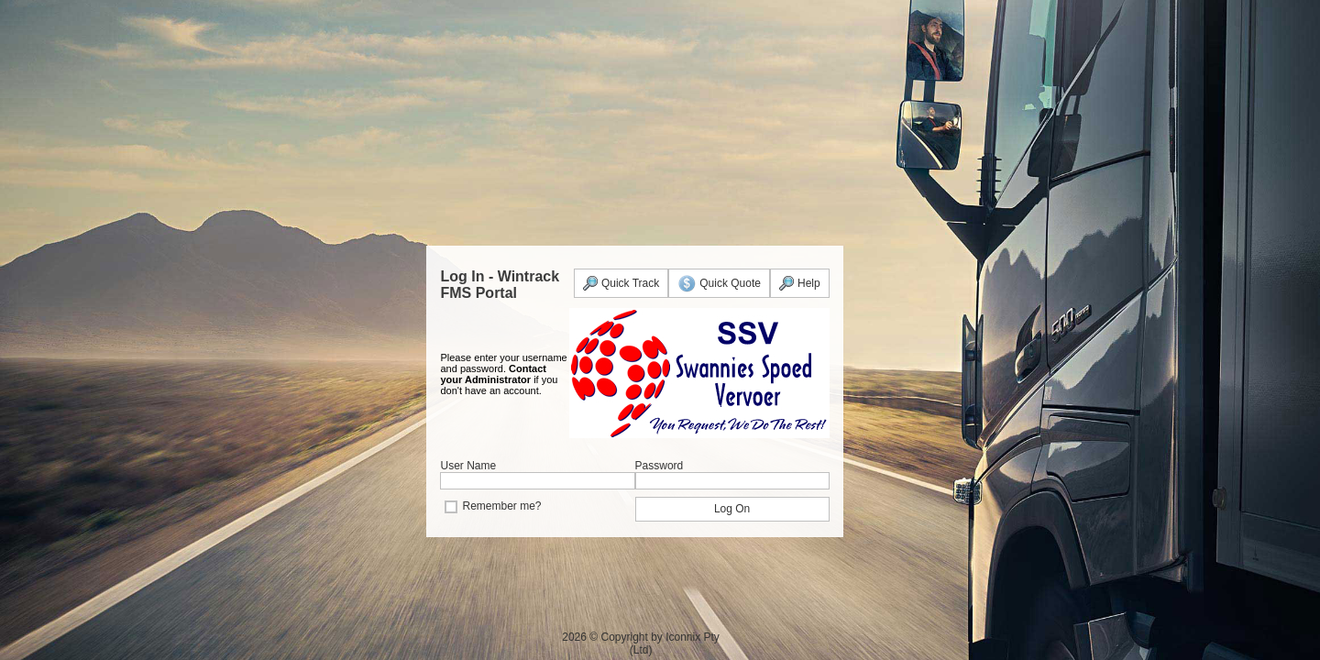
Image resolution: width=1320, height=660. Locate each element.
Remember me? (501, 506)
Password (659, 465)
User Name (468, 465)
